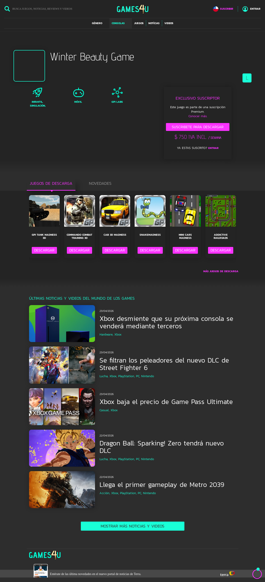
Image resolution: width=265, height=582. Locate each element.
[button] (99, 23)
